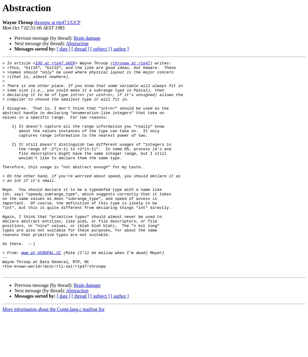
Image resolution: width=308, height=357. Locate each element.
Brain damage (87, 38)
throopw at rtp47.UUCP (57, 22)
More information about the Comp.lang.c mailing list (53, 351)
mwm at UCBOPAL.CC (41, 291)
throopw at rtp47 (131, 64)
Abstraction (77, 43)
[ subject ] (100, 48)
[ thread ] (80, 48)
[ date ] (63, 48)
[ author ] (120, 48)
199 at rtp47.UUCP (55, 64)
